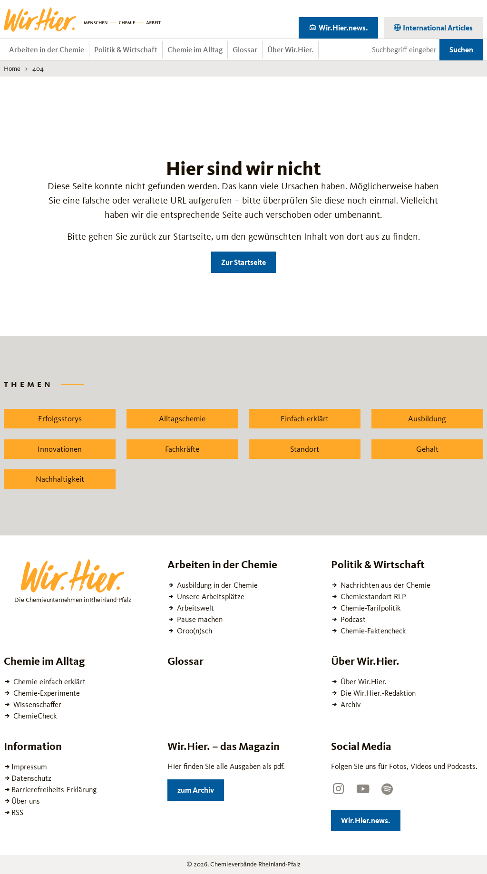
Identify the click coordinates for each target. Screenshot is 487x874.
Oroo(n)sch (193, 630)
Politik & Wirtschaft (125, 49)
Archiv (349, 704)
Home (12, 68)
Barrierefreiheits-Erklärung (54, 789)
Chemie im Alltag (195, 49)
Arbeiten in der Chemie (46, 49)
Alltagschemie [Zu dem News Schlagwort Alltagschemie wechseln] (182, 418)
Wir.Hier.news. (347, 25)
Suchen (461, 49)
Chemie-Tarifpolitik (369, 607)
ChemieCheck (34, 715)
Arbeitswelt (194, 607)
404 (38, 68)
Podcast (352, 619)
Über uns (25, 801)
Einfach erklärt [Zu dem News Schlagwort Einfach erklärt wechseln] (305, 418)
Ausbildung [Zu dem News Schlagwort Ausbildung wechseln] (427, 418)
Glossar (245, 49)
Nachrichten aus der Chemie (384, 585)
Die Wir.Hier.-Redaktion (377, 693)
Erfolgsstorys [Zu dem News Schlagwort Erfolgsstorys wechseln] (60, 418)
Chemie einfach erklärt (48, 681)
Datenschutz (31, 778)
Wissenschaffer (36, 704)
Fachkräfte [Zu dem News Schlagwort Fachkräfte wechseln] (182, 449)
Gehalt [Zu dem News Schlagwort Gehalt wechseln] (427, 449)
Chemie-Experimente (45, 693)
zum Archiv (200, 788)
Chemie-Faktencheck (372, 630)
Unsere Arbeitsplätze (209, 596)
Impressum (29, 766)
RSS (17, 812)
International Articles (437, 25)
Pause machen (199, 619)
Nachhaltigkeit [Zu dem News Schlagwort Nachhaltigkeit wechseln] (60, 479)
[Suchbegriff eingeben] (403, 50)
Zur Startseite (243, 262)
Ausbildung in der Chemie (216, 585)
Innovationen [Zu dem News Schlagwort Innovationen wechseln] (60, 449)
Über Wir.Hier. (290, 49)
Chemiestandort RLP (372, 596)
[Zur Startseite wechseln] (82, 19)
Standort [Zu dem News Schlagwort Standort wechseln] (304, 449)
